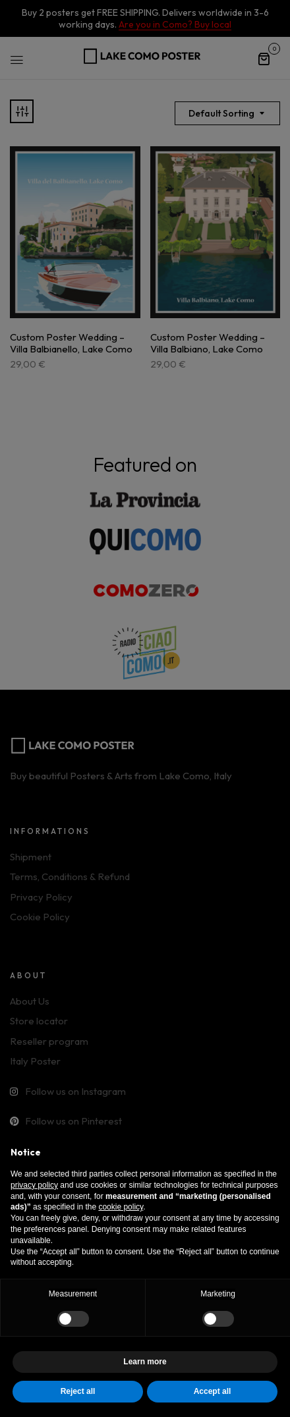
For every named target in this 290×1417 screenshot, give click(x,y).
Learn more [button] (144, 1361)
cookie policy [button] (120, 1206)
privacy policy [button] (34, 1185)
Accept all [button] (212, 1391)
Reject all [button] (78, 1391)
